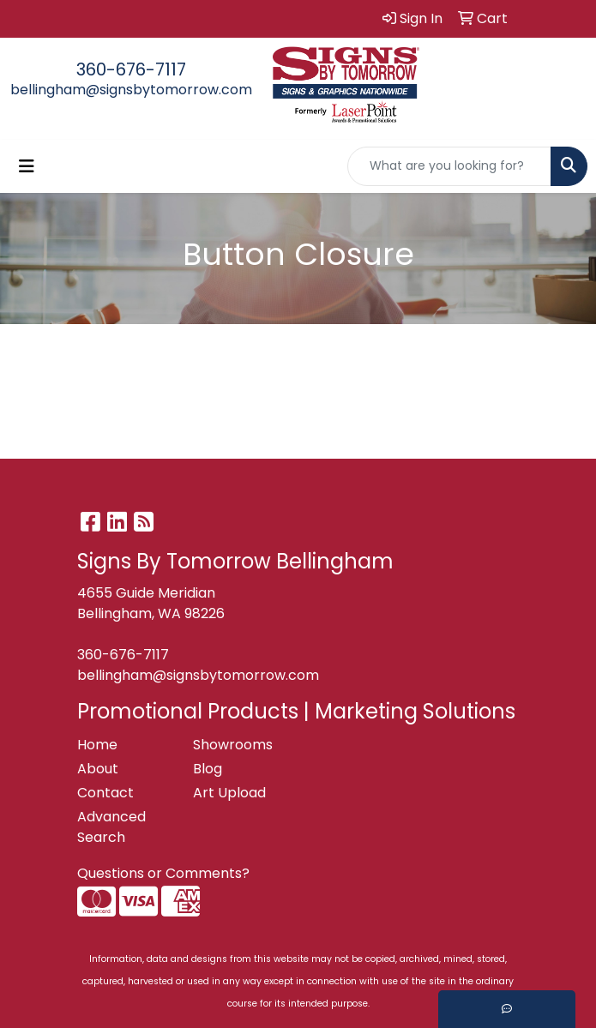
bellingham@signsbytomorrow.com (131, 89)
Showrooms (233, 744)
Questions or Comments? (163, 873)
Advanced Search (111, 827)
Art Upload (229, 793)
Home (97, 744)
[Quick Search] (449, 166)
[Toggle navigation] (27, 166)
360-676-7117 (131, 69)
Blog (207, 769)
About (97, 769)
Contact (105, 793)
